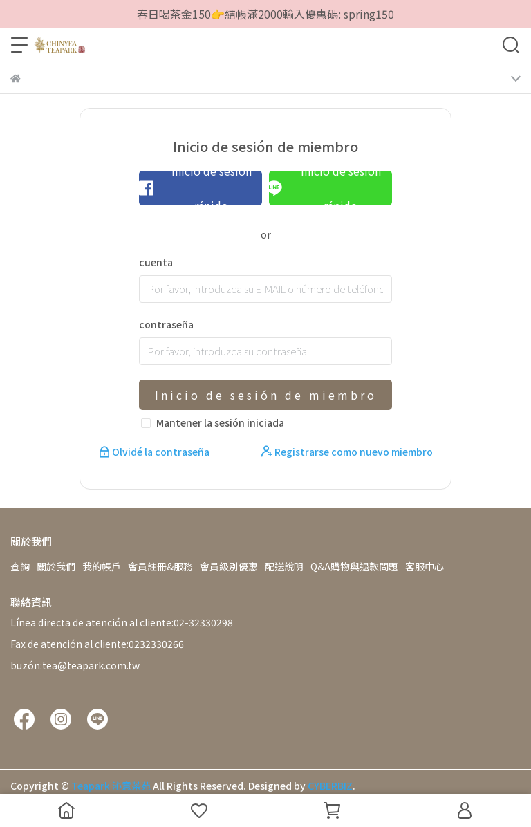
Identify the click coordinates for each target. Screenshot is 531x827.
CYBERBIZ (330, 785)
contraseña (166, 324)
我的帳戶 (101, 566)
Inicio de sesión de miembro (266, 395)
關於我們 (56, 566)
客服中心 (424, 566)
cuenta (156, 262)
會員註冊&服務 (160, 566)
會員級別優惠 (229, 566)
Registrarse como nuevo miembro (347, 451)
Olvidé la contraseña (155, 451)
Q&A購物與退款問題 (354, 566)
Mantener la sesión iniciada (220, 422)
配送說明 (284, 566)
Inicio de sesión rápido (195, 188)
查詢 (20, 566)
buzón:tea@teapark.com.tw (75, 665)
